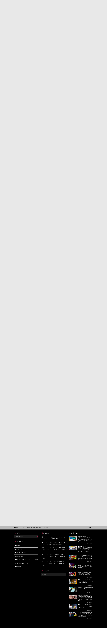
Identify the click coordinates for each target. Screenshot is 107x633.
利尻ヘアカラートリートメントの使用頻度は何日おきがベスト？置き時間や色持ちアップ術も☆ (54, 549)
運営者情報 (18, 566)
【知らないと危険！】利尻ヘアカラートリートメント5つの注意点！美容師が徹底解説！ (54, 543)
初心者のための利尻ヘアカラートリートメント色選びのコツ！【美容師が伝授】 (54, 538)
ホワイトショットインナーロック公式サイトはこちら (53, 169)
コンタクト (18, 545)
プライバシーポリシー (21, 552)
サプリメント (28, 527)
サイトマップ (19, 549)
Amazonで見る (58, 259)
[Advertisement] (53, 380)
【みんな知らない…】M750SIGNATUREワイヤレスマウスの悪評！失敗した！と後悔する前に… (54, 556)
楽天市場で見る (58, 262)
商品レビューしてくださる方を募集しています (27, 559)
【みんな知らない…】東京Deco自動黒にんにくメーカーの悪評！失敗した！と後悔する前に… (53, 563)
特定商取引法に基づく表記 (22, 563)
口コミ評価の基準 (20, 556)
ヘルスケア (22, 527)
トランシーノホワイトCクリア (58, 253)
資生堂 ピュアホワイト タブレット (59, 349)
